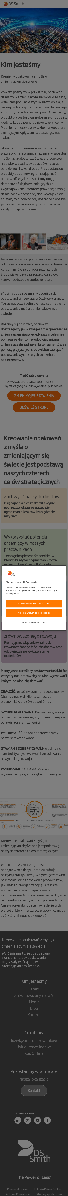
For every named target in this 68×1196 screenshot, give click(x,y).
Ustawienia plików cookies (34, 622)
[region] (34, 598)
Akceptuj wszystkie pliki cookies (34, 613)
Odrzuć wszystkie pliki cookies (34, 603)
